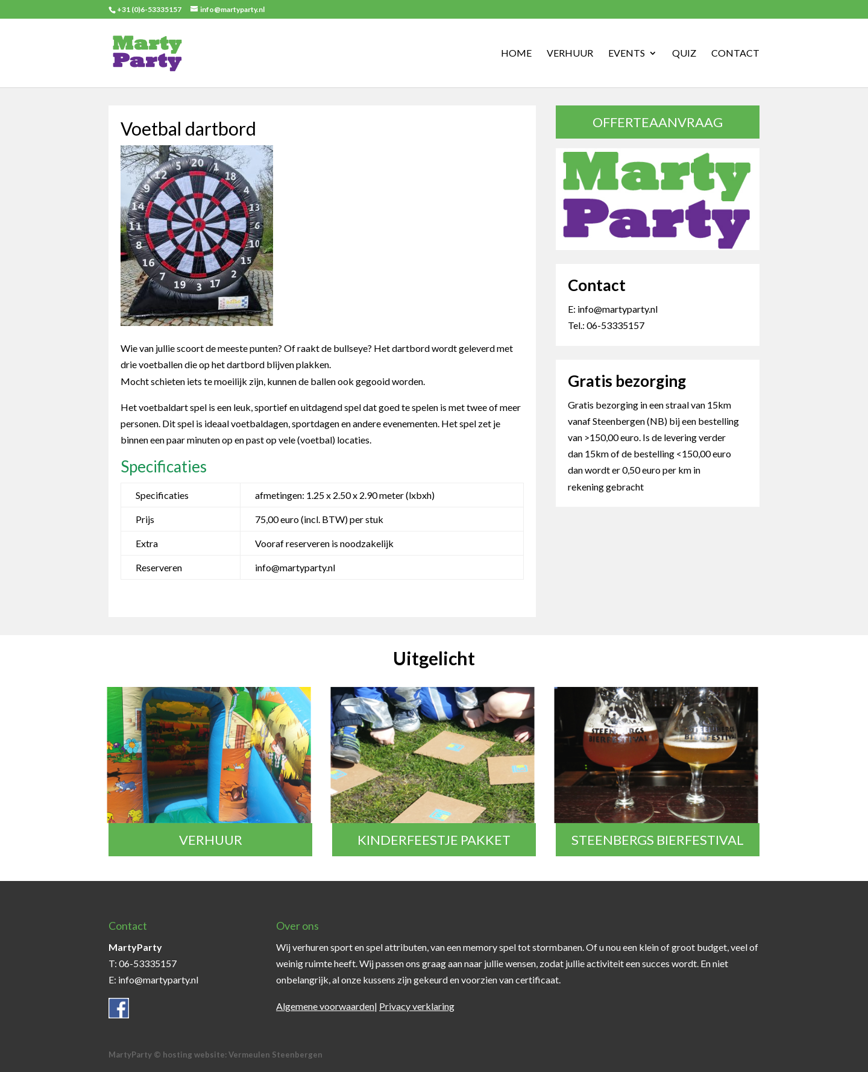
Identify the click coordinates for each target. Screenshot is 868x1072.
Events (626, 53)
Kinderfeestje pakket (434, 840)
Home (516, 53)
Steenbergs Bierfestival (657, 840)
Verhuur (570, 53)
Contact (735, 53)
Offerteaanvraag (658, 122)
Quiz (684, 53)
